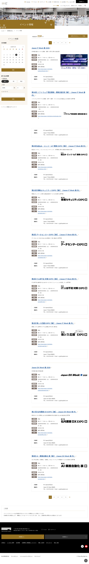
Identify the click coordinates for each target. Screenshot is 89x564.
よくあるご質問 (10, 542)
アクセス (45, 529)
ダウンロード (49, 542)
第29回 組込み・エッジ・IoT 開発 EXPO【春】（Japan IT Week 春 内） (60, 146)
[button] (65, 6)
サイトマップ (37, 556)
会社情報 (18, 542)
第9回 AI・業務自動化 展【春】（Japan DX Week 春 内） (54, 456)
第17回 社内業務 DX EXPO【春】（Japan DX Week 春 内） (55, 412)
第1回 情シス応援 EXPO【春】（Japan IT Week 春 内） (53, 323)
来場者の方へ (10, 30)
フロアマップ (53, 529)
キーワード (5, 91)
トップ (2, 30)
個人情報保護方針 (5, 556)
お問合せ (3, 542)
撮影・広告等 (41, 542)
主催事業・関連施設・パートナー (29, 542)
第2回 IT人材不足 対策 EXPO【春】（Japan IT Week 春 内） (55, 279)
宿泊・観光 (56, 542)
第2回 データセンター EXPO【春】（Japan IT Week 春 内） (55, 235)
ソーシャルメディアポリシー (26, 556)
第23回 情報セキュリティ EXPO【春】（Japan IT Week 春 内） (56, 190)
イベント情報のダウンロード (9, 107)
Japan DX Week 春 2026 (41, 367)
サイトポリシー (14, 556)
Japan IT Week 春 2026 (41, 48)
